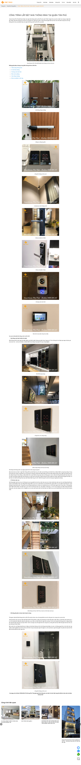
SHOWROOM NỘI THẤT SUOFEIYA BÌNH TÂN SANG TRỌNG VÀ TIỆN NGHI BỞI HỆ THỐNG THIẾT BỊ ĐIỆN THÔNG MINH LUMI (50, 722)
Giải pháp (51, 2)
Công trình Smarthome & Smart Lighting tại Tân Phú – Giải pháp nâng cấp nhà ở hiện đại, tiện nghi (71, 741)
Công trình (57, 2)
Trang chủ (3, 6)
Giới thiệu (45, 2)
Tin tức (63, 2)
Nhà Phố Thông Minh (11, 6)
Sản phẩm (69, 2)
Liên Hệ (74, 2)
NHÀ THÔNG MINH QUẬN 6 (26, 721)
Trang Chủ (39, 2)
